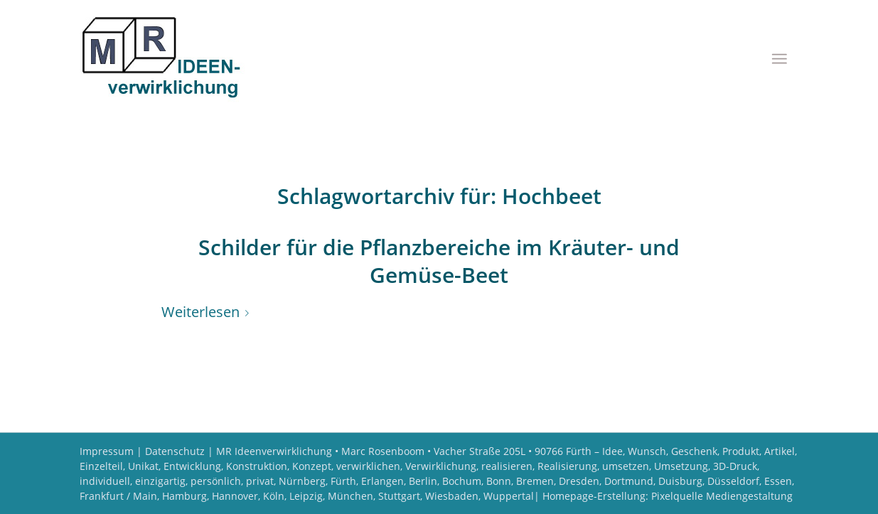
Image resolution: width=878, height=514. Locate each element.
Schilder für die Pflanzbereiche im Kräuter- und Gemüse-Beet (439, 260)
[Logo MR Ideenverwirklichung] (167, 58)
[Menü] (779, 58)
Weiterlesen (208, 311)
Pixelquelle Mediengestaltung (722, 496)
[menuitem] (779, 58)
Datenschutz (175, 451)
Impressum (107, 451)
